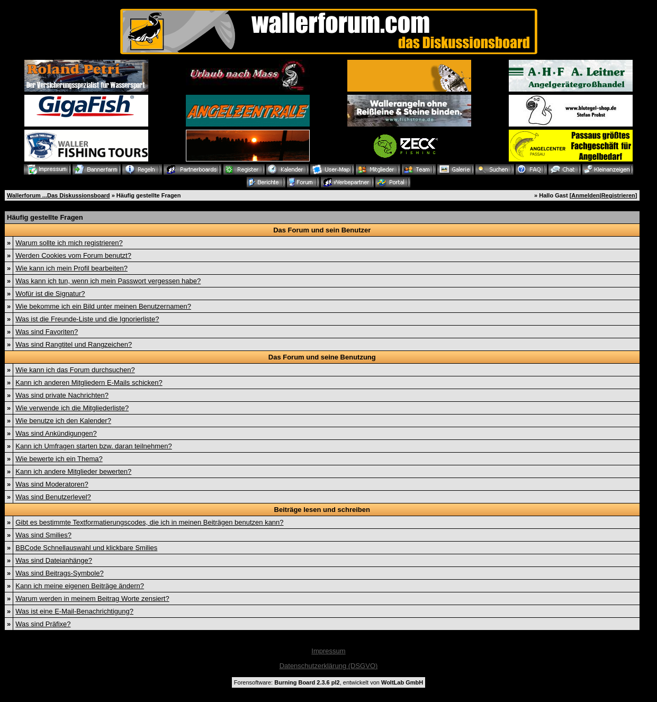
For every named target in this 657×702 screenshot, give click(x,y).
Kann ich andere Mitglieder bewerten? (73, 471)
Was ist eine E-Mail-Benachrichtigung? (74, 611)
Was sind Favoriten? (46, 332)
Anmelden (585, 195)
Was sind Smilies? (43, 535)
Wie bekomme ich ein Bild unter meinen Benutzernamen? (103, 306)
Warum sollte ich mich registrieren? (69, 243)
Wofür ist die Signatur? (50, 294)
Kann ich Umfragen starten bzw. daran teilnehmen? (93, 446)
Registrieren (618, 195)
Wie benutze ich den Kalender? (63, 421)
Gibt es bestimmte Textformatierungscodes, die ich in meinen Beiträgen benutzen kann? (149, 522)
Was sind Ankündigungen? (55, 433)
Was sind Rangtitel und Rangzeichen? (73, 344)
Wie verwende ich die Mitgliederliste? (72, 408)
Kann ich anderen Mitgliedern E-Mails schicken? (88, 382)
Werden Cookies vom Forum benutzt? (73, 255)
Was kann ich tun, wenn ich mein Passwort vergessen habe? (108, 281)
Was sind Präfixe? (42, 624)
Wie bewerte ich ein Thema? (59, 459)
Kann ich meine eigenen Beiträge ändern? (79, 586)
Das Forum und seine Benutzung (322, 357)
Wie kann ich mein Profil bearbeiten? (71, 268)
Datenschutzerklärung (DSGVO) (329, 666)
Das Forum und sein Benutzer (322, 230)
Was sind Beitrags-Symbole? (59, 573)
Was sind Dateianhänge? (53, 560)
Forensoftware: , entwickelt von (328, 682)
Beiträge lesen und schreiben (322, 510)
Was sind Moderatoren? (51, 484)
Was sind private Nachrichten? (62, 395)
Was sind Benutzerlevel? (53, 497)
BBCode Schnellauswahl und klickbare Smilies (86, 548)
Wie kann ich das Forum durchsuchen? (74, 370)
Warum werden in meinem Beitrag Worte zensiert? (92, 598)
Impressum (328, 651)
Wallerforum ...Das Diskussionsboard (58, 195)
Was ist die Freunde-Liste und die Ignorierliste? (87, 319)
